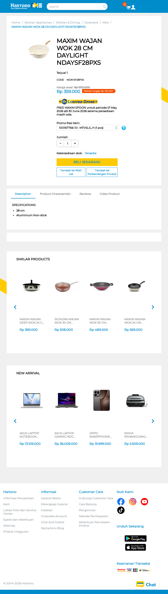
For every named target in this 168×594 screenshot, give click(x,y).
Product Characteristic (55, 194)
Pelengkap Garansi (54, 504)
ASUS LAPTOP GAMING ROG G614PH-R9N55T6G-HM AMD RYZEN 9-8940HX (64, 434)
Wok (105, 22)
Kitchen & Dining (68, 22)
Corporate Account (54, 516)
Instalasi (46, 510)
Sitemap (9, 525)
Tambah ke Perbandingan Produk (102, 172)
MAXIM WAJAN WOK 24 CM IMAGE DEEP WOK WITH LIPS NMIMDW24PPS (135, 320)
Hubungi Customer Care (96, 498)
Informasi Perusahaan (18, 498)
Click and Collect (52, 522)
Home (15, 22)
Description (23, 194)
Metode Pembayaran (93, 516)
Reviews (85, 194)
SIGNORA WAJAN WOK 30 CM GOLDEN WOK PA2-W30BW (66, 320)
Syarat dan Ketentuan (18, 519)
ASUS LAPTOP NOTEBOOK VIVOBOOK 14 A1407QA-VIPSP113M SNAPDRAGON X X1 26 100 (31, 434)
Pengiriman (87, 510)
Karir (6, 504)
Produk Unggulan (15, 531)
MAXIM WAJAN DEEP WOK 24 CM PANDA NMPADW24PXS (32, 320)
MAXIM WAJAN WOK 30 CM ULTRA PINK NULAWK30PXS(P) (102, 320)
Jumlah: (62, 137)
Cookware (91, 22)
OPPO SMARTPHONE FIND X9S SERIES (101, 434)
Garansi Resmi (51, 498)
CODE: (70, 79)
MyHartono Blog (52, 528)
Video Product (110, 194)
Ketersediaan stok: (76, 153)
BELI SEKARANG (87, 162)
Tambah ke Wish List (71, 172)
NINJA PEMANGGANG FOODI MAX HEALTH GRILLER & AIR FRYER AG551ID (136, 434)
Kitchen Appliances (38, 22)
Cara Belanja (88, 504)
